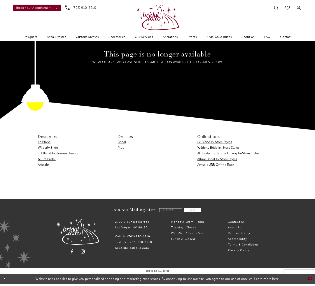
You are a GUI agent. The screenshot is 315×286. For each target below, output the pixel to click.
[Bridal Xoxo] (157, 17)
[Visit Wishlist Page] (287, 7)
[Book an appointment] (37, 8)
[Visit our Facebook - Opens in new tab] (72, 253)
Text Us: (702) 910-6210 (133, 244)
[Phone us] (80, 7)
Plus (121, 148)
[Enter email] (160, 211)
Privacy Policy (238, 252)
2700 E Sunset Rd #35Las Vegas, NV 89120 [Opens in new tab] (132, 226)
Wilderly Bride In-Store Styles (218, 148)
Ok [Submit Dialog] (308, 281)
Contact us (236, 224)
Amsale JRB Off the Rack (215, 165)
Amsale (43, 165)
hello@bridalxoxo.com (132, 250)
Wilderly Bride (48, 148)
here (275, 281)
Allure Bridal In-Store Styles (217, 159)
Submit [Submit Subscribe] (203, 211)
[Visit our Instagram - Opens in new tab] (82, 253)
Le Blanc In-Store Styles (214, 142)
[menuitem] (36, 8)
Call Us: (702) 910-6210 (132, 238)
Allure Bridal (47, 159)
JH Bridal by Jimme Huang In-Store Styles (228, 153)
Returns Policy (239, 235)
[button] (298, 8)
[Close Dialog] (6, 281)
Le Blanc (44, 142)
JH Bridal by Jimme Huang (58, 153)
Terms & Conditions (243, 246)
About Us (235, 229)
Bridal (122, 142)
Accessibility (237, 241)
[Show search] (276, 8)
